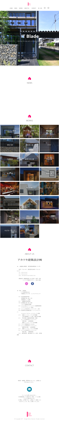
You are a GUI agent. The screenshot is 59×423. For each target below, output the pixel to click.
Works (21, 8)
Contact (34, 8)
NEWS (15, 8)
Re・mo (40, 8)
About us (26, 8)
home (11, 8)
